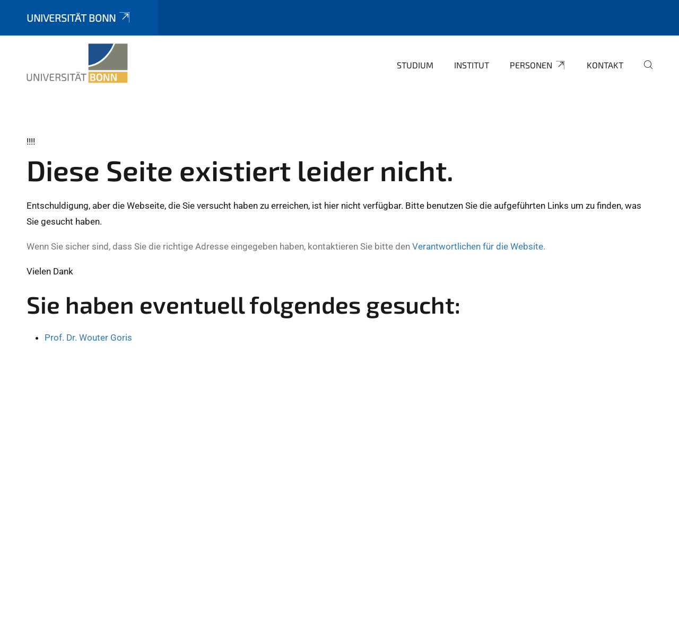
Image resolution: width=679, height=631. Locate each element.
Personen (538, 65)
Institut (471, 65)
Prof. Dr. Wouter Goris (88, 337)
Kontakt (605, 65)
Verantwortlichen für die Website (477, 246)
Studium (415, 65)
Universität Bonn (79, 18)
